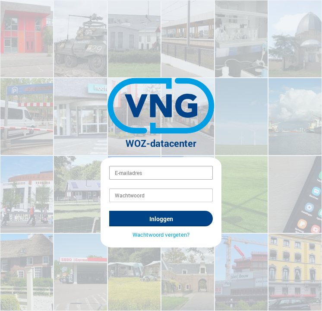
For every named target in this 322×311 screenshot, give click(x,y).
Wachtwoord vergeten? (161, 240)
